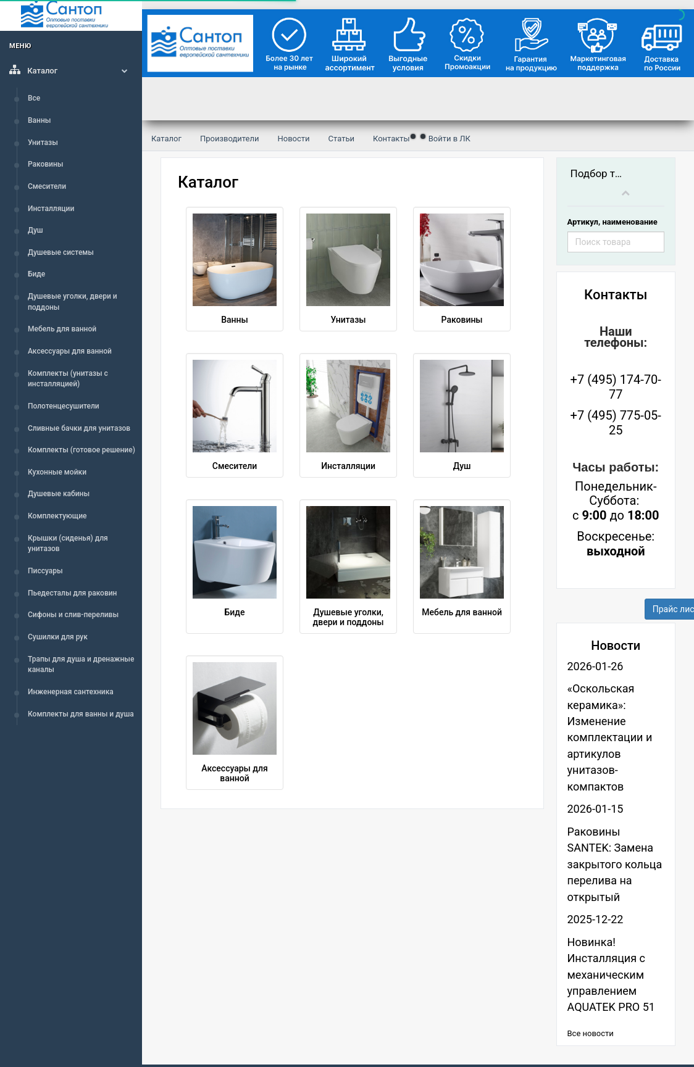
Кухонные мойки (57, 472)
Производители (229, 138)
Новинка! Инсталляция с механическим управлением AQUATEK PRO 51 (611, 975)
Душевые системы (61, 252)
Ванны (39, 120)
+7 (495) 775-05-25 (616, 423)
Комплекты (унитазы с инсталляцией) (68, 379)
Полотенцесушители (63, 406)
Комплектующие (57, 516)
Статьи (341, 138)
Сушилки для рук (58, 637)
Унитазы (43, 142)
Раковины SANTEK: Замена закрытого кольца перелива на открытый (615, 864)
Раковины (45, 164)
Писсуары (45, 571)
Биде (36, 274)
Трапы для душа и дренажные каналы (81, 665)
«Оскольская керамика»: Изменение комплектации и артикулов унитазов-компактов (610, 737)
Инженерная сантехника (71, 691)
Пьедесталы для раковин (72, 593)
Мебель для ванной (62, 329)
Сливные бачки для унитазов (79, 428)
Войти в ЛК (449, 138)
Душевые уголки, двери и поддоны (72, 302)
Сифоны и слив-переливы (73, 614)
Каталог (71, 69)
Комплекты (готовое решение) (81, 450)
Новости (293, 138)
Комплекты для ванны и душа (81, 714)
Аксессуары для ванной (70, 351)
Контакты (391, 138)
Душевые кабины (59, 493)
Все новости (590, 1033)
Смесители (47, 186)
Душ (35, 230)
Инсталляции (51, 208)
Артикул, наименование (612, 221)
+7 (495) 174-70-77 (616, 387)
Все (34, 98)
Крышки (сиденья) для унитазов (68, 544)
